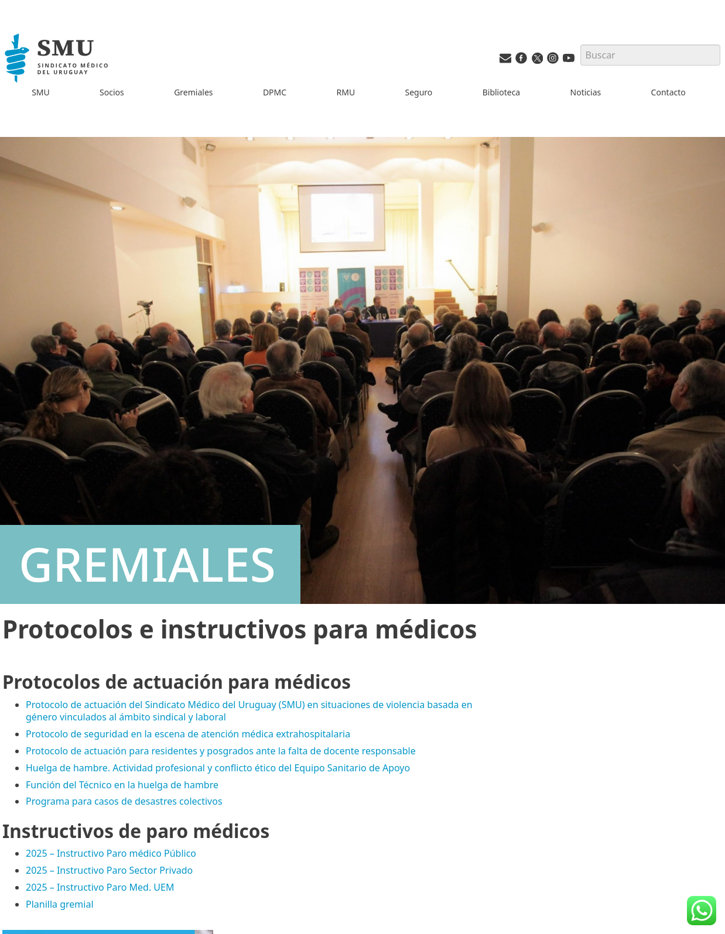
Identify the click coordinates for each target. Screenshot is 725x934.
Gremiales (193, 92)
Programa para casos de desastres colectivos (124, 801)
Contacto (668, 92)
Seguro (418, 92)
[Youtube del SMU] (568, 60)
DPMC (274, 92)
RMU (345, 92)
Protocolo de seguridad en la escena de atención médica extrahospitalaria (188, 733)
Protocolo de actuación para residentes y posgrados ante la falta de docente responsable (221, 750)
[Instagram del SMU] (553, 60)
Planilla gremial (60, 904)
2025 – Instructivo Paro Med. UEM (100, 887)
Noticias (585, 92)
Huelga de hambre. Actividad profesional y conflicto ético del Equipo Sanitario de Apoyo (218, 767)
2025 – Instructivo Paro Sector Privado (109, 870)
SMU (41, 92)
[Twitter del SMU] (537, 60)
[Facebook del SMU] (521, 60)
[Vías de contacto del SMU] (505, 60)
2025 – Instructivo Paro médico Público (111, 853)
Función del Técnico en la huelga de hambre (122, 784)
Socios (112, 92)
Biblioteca (502, 92)
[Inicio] (57, 59)
